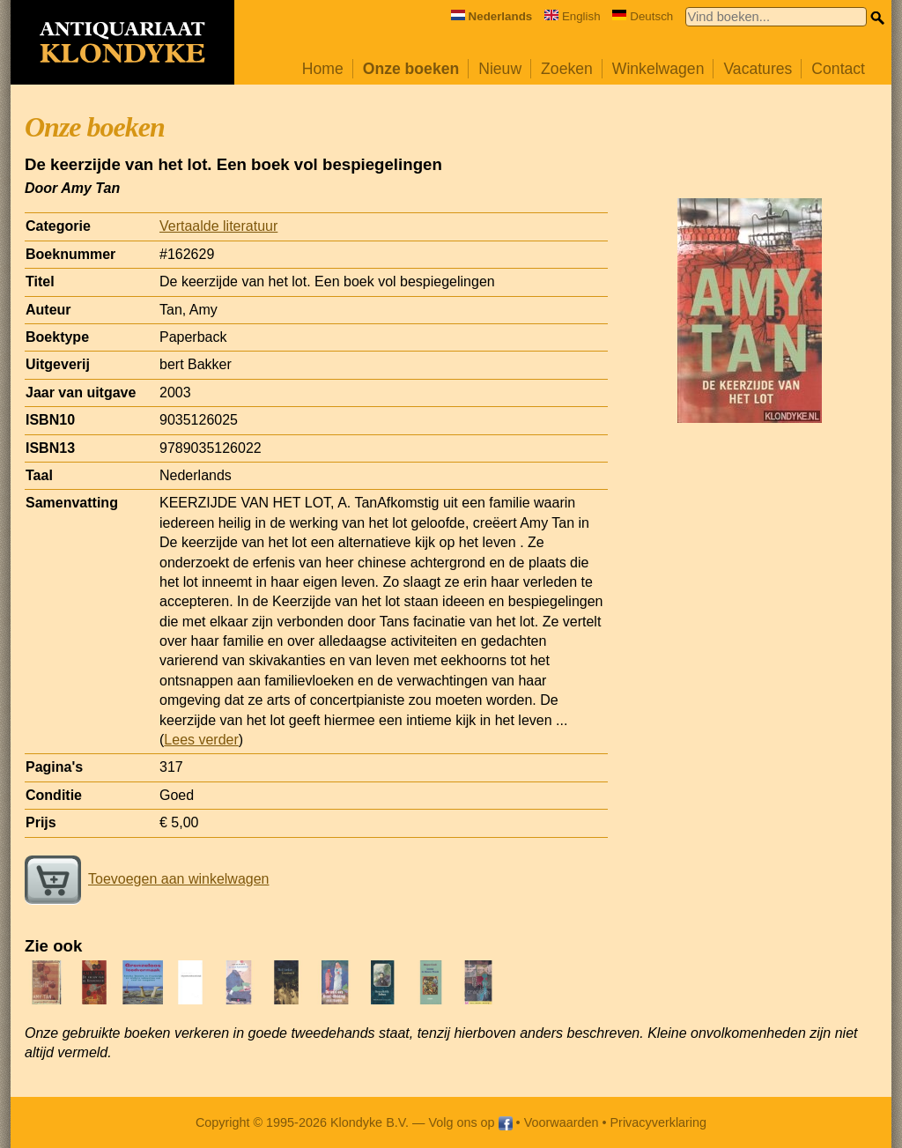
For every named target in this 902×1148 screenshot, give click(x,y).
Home (323, 69)
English (572, 16)
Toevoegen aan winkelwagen (147, 878)
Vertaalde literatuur (218, 225)
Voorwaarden (561, 1122)
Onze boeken (411, 69)
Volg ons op (470, 1122)
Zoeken (567, 69)
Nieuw (499, 69)
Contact (838, 69)
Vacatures (757, 69)
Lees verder (201, 739)
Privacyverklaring (658, 1122)
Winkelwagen (658, 69)
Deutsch (642, 16)
